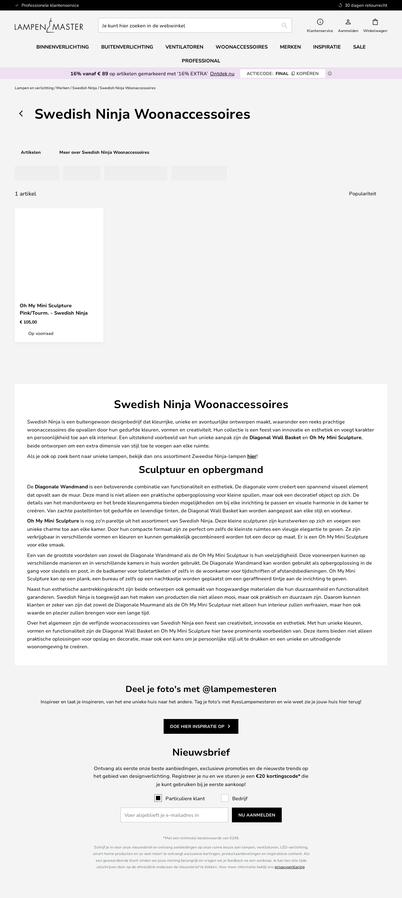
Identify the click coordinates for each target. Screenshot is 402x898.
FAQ (59, 644)
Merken (63, 87)
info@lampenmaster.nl (59, 638)
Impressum (248, 789)
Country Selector (248, 795)
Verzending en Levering (248, 632)
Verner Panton (59, 831)
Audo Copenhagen (59, 825)
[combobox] (195, 25)
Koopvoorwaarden (248, 777)
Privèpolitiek (248, 783)
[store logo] (49, 25)
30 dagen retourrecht (343, 638)
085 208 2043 (59, 632)
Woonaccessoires (59, 843)
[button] (93, 287)
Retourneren (248, 638)
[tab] (32, 173)
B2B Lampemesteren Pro (343, 783)
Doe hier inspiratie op (197, 426)
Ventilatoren (184, 46)
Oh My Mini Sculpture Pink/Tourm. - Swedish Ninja (54, 309)
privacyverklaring (289, 570)
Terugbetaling (248, 644)
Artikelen (31, 152)
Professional (201, 60)
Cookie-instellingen (343, 777)
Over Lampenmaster (248, 771)
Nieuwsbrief (342, 632)
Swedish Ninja (84, 87)
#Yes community (343, 771)
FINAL (283, 73)
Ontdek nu (222, 73)
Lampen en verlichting (34, 87)
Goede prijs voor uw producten (59, 837)
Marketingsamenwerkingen (343, 789)
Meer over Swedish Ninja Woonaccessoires (104, 152)
